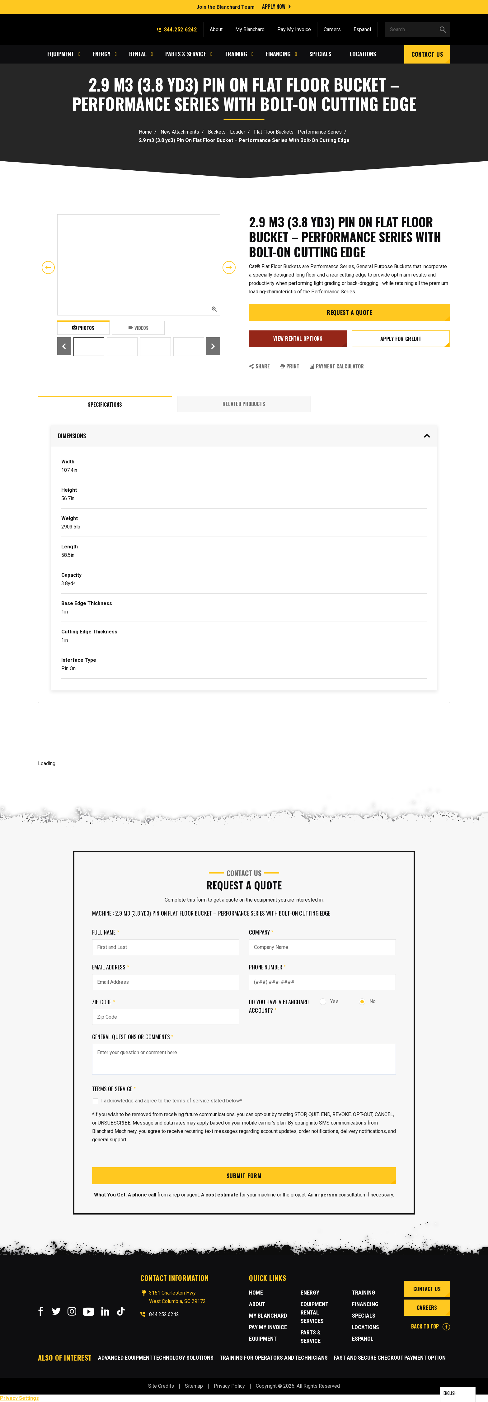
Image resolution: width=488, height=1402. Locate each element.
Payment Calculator (336, 366)
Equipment (263, 1338)
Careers (332, 29)
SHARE (259, 366)
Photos (83, 327)
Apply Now (273, 6)
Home (145, 132)
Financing (365, 1304)
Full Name (105, 932)
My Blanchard (250, 29)
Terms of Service (114, 1089)
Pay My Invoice (294, 29)
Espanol (362, 29)
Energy (310, 1292)
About (216, 29)
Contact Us (427, 54)
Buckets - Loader (226, 132)
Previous (48, 267)
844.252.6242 (177, 29)
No (367, 1001)
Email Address (110, 967)
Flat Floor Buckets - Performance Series (298, 132)
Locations (365, 1327)
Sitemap (194, 1386)
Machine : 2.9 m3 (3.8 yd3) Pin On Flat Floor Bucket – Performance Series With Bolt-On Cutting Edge (211, 913)
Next (229, 267)
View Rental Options (298, 338)
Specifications (105, 404)
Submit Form (244, 1176)
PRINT (289, 366)
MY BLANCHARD (268, 1315)
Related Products (244, 404)
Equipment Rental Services (314, 1312)
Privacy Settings (19, 1398)
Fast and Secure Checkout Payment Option (390, 1357)
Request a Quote (349, 312)
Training (363, 1292)
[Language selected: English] (458, 1394)
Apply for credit (400, 339)
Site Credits (161, 1386)
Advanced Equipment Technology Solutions (156, 1357)
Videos (138, 327)
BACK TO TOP (430, 1326)
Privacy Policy (229, 1386)
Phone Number (267, 967)
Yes (329, 1001)
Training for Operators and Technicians (274, 1357)
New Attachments (180, 132)
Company (261, 932)
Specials (363, 1315)
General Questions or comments (133, 1037)
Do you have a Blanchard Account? (279, 1006)
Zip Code (103, 1002)
